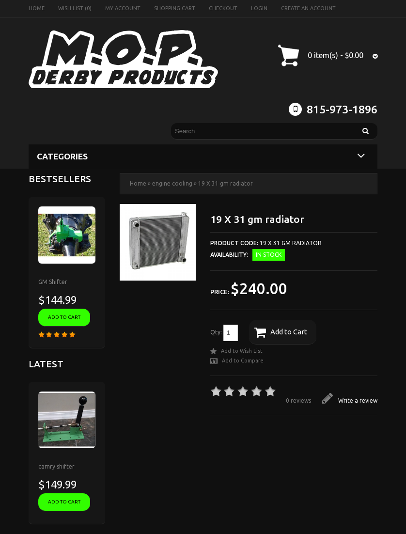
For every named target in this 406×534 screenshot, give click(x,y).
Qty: (224, 333)
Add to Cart (280, 332)
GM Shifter (52, 282)
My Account (123, 8)
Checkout (223, 8)
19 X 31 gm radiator (225, 183)
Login (259, 8)
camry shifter (56, 466)
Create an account (308, 8)
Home (37, 8)
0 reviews (298, 400)
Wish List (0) (75, 8)
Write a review (349, 400)
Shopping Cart (174, 8)
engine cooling (172, 183)
